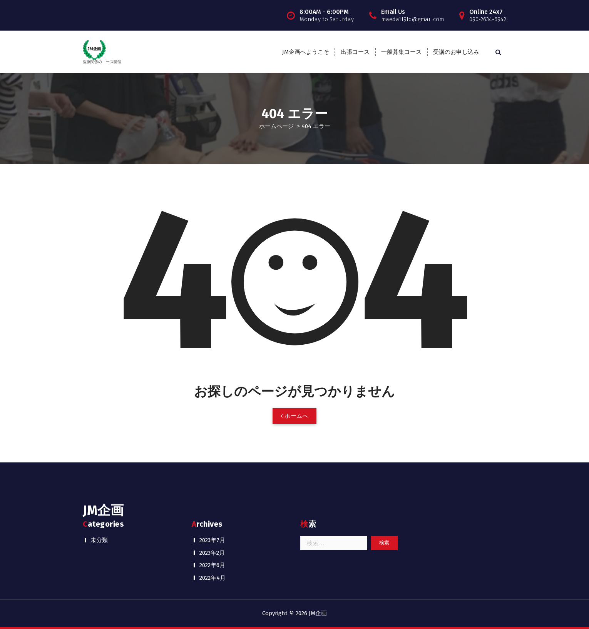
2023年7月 (212, 540)
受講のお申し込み (456, 51)
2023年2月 (212, 552)
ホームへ (294, 415)
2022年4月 (212, 577)
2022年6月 (212, 565)
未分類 (99, 540)
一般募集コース (401, 51)
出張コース (355, 51)
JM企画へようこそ (305, 51)
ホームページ (276, 126)
